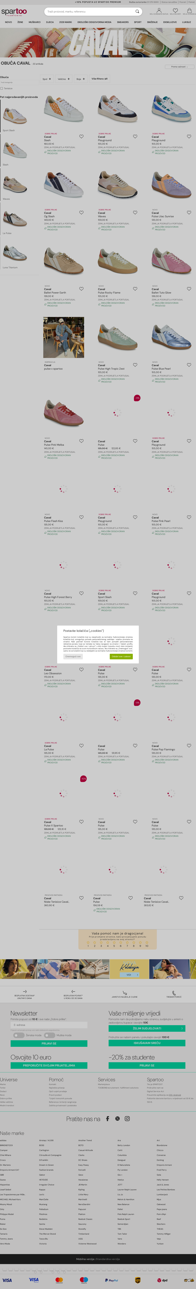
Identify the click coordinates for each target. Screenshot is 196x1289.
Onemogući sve (73, 656)
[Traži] (137, 12)
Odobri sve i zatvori (121, 656)
